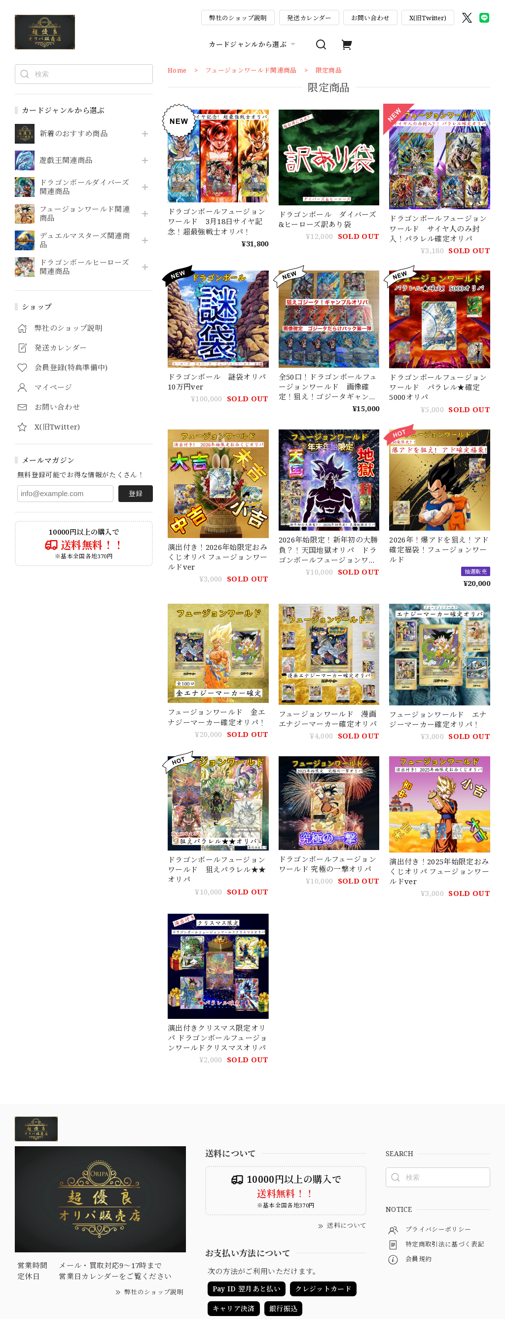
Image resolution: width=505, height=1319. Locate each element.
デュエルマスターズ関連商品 (84, 240)
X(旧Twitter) (427, 17)
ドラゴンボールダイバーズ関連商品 (84, 187)
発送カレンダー (309, 17)
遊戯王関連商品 (65, 160)
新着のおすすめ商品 (73, 133)
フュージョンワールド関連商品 (84, 214)
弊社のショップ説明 (238, 17)
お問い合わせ (370, 17)
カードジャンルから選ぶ (253, 44)
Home (177, 70)
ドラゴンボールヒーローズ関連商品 (84, 267)
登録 (136, 493)
